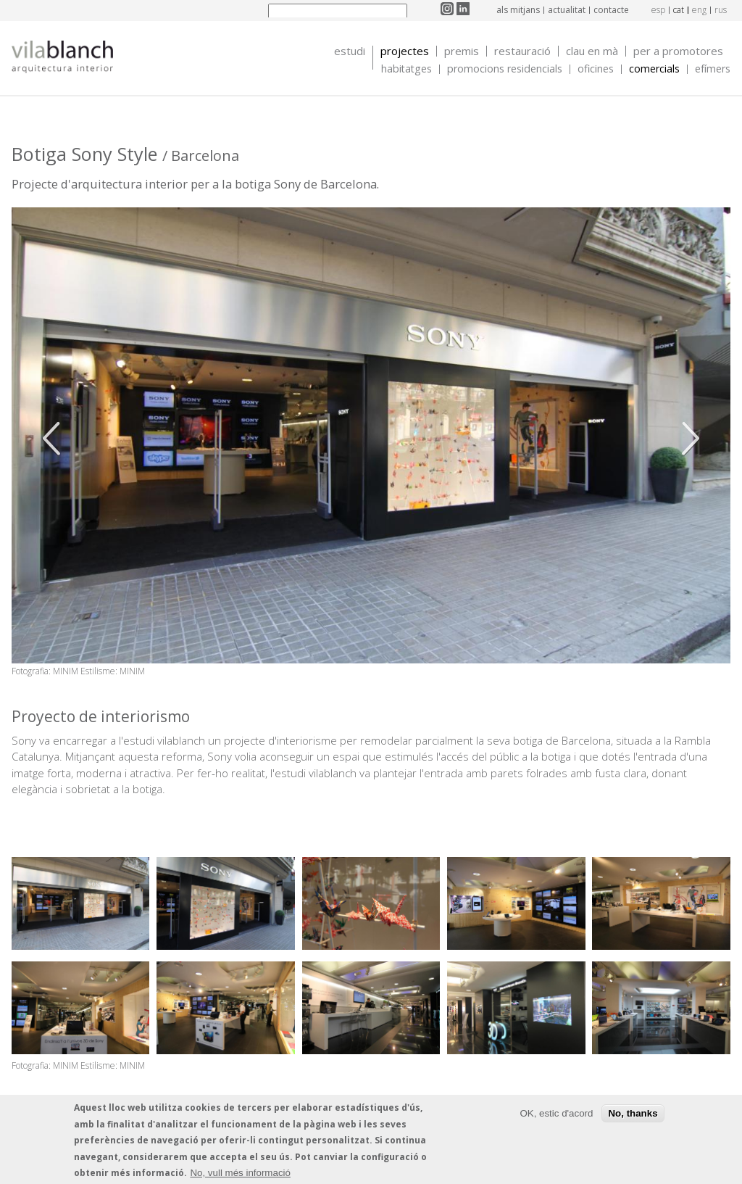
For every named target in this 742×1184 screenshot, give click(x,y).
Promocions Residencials (504, 69)
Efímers (712, 69)
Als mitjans (518, 10)
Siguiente (686, 439)
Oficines (596, 69)
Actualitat (566, 10)
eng (699, 10)
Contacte (611, 10)
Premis (461, 51)
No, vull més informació (240, 1172)
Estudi (349, 51)
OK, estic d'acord (556, 1114)
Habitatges (406, 69)
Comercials (654, 69)
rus (720, 10)
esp (658, 10)
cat (678, 10)
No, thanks (632, 1114)
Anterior (55, 439)
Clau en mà (592, 51)
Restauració (522, 51)
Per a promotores (678, 51)
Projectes (404, 51)
